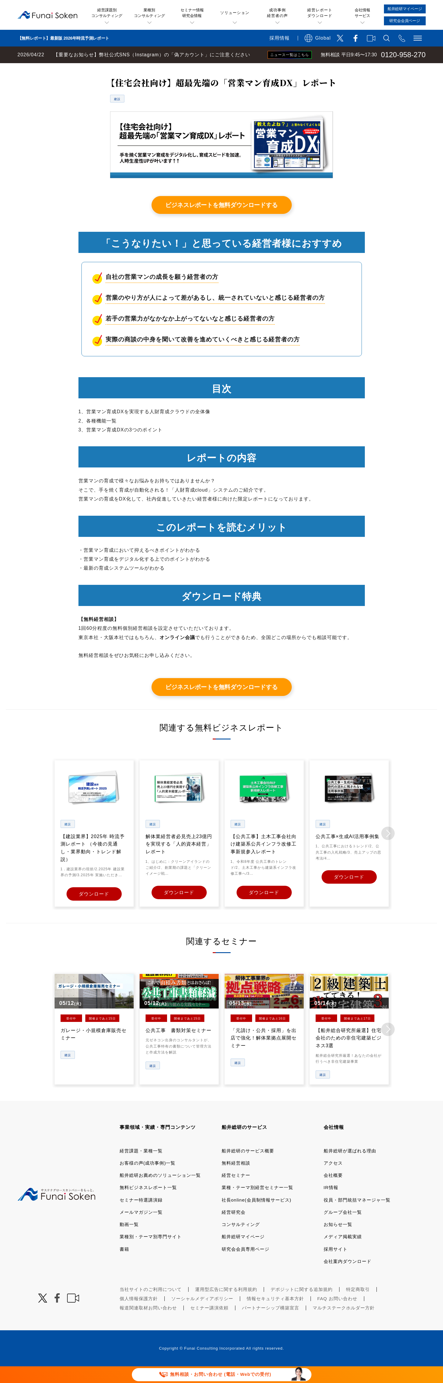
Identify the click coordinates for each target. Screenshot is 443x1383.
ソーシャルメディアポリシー (202, 1314)
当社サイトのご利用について (151, 1305)
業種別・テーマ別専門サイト (151, 1252)
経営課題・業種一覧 (141, 1166)
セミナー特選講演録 (141, 1216)
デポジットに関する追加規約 (302, 1305)
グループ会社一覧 (343, 1228)
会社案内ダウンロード (347, 1277)
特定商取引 (358, 1305)
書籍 (124, 1265)
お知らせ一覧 (338, 1240)
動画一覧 (129, 1240)
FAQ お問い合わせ (337, 1314)
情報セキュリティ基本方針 (275, 1314)
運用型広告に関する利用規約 (226, 1305)
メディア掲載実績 (343, 1252)
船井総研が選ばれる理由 (350, 1166)
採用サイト (336, 1265)
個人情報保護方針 (139, 1314)
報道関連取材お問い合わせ (148, 1323)
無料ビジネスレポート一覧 (117, 69)
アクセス (333, 1179)
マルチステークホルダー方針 (344, 1323)
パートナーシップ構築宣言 (270, 1323)
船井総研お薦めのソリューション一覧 (160, 1191)
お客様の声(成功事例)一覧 (148, 1179)
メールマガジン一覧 (141, 1228)
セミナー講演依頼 (209, 1323)
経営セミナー (236, 1191)
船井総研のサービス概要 (248, 1166)
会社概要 (333, 1191)
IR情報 (331, 1203)
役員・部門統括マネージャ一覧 (357, 1216)
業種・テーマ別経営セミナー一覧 (257, 1203)
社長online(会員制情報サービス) (256, 1216)
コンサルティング (241, 1240)
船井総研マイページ (243, 1252)
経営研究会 (234, 1228)
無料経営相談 (236, 1179)
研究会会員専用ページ (245, 1265)
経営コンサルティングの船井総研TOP (44, 69)
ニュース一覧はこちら (289, 55)
